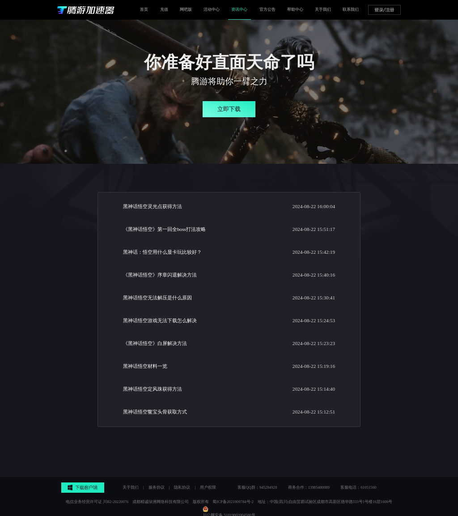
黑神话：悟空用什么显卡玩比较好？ (162, 252)
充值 (164, 9)
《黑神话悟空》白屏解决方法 (155, 343)
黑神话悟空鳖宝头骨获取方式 (155, 411)
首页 (144, 9)
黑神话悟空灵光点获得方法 (152, 206)
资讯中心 (239, 9)
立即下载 (229, 109)
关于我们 (323, 9)
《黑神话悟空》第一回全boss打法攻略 (164, 229)
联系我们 (351, 9)
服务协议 (156, 487)
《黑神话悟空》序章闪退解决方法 (160, 274)
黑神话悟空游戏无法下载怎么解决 (160, 320)
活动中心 (212, 9)
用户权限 (208, 487)
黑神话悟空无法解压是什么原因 (157, 297)
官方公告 (267, 9)
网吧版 (186, 9)
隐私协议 (182, 487)
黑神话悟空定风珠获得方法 (152, 389)
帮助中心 (295, 9)
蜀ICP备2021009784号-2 (233, 501)
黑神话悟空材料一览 (145, 366)
